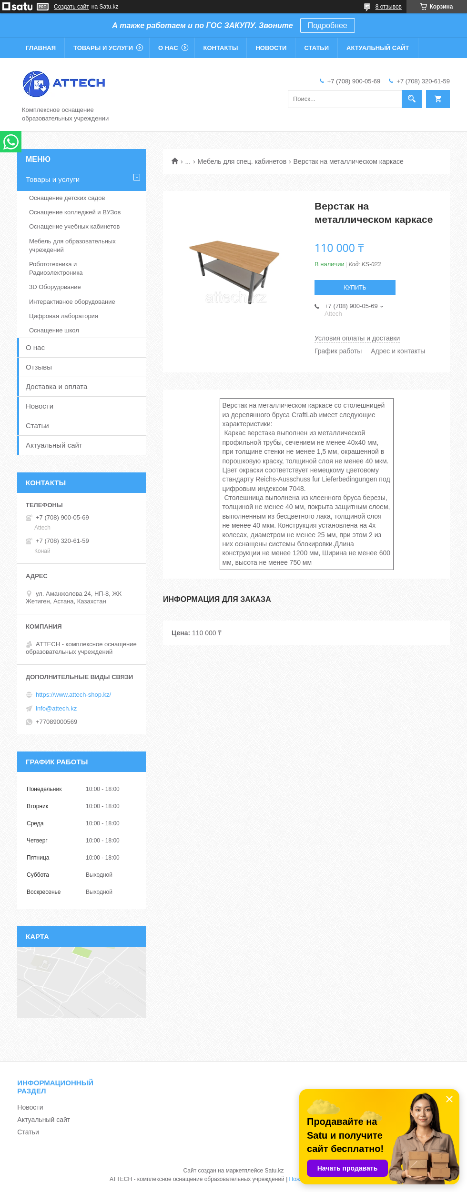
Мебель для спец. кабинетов (242, 161)
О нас (168, 47)
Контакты (220, 47)
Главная (41, 47)
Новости (270, 47)
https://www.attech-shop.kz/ (73, 694)
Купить (355, 287)
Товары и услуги (103, 47)
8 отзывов (389, 6)
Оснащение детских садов (67, 197)
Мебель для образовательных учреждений (72, 245)
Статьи (316, 47)
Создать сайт (71, 6)
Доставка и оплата (56, 386)
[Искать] (412, 99)
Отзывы (39, 367)
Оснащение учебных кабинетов (74, 226)
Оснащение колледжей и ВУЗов (75, 212)
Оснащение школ (54, 330)
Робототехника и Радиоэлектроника (56, 268)
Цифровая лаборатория (63, 316)
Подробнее (327, 25)
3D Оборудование (55, 286)
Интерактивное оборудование (72, 301)
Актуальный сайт (377, 47)
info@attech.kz (56, 708)
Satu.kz (274, 1170)
